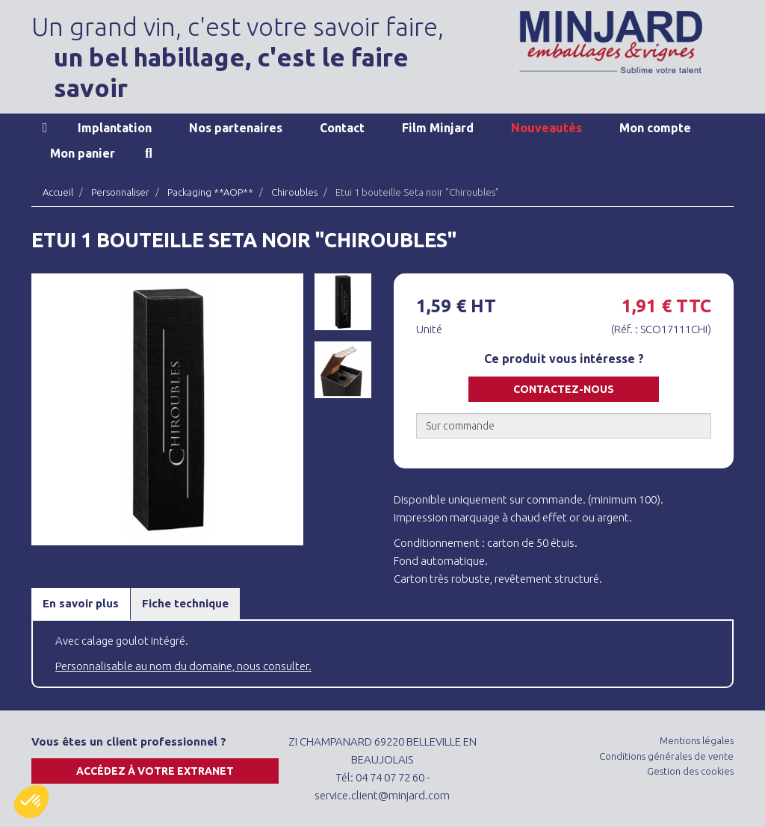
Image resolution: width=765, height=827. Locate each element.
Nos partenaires (235, 127)
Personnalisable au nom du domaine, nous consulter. (183, 666)
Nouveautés (546, 127)
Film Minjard (438, 127)
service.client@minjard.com (382, 795)
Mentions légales (697, 740)
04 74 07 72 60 (390, 777)
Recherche (149, 153)
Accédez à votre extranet (155, 771)
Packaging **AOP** (210, 192)
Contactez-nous (563, 389)
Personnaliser (120, 192)
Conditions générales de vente (666, 756)
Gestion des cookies (690, 771)
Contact (342, 127)
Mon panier (82, 153)
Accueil (45, 127)
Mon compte (655, 127)
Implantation (115, 127)
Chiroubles (294, 192)
